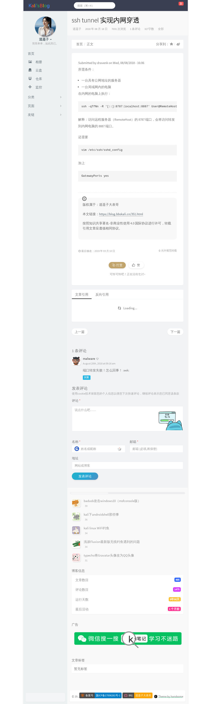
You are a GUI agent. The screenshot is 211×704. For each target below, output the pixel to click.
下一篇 (175, 332)
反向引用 (102, 294)
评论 (76, 400)
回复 (86, 377)
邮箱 (134, 442)
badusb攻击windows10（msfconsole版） (112, 501)
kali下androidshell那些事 (101, 514)
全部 (161, 29)
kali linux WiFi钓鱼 (96, 528)
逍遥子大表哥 (143, 695)
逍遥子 (77, 29)
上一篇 (80, 332)
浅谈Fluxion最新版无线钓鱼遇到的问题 (112, 542)
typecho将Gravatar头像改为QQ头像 (109, 555)
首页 (79, 44)
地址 (75, 458)
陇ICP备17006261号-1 (108, 695)
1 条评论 (135, 29)
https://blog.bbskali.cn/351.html (121, 214)
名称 (76, 442)
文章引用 (81, 294)
